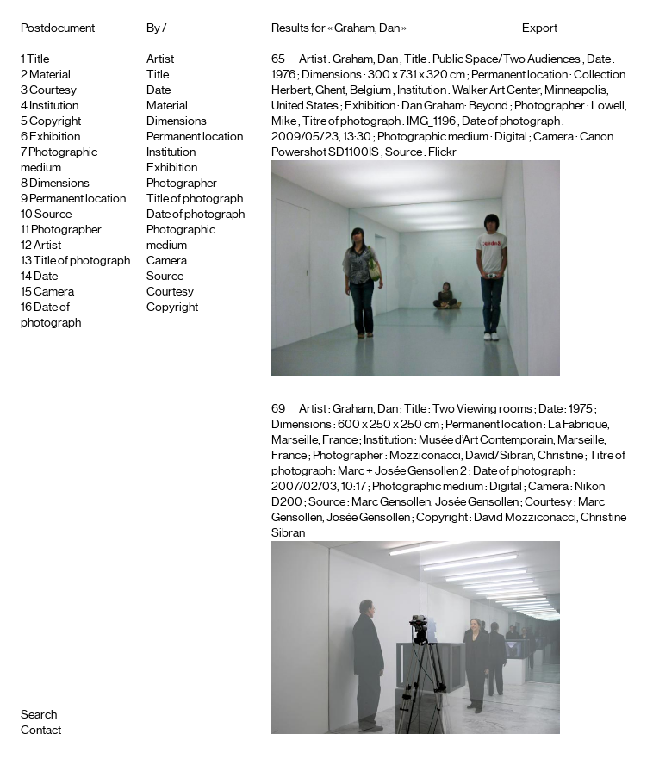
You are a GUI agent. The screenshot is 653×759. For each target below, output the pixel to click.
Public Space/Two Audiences (506, 59)
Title (38, 59)
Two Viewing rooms (482, 409)
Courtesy (53, 90)
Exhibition (54, 137)
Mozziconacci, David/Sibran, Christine (486, 456)
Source (53, 214)
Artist (47, 246)
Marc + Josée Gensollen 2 (402, 471)
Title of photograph (82, 261)
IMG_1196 (431, 121)
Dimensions (59, 183)
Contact (41, 731)
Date (46, 277)
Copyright (55, 121)
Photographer (66, 230)
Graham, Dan (365, 59)
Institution (53, 106)
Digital (510, 137)
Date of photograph (195, 214)
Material (50, 75)
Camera (54, 292)
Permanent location (77, 199)
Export (539, 28)
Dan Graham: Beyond (454, 106)
